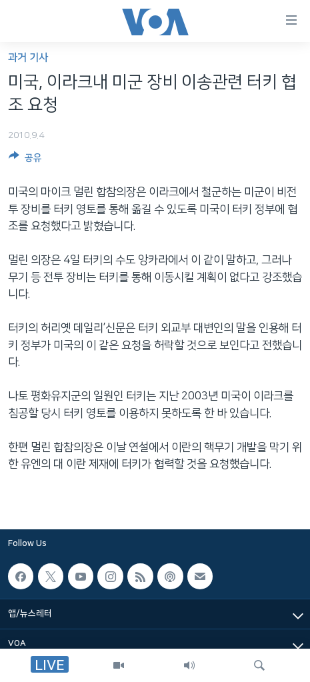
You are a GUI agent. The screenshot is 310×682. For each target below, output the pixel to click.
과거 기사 (28, 57)
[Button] (25, 160)
